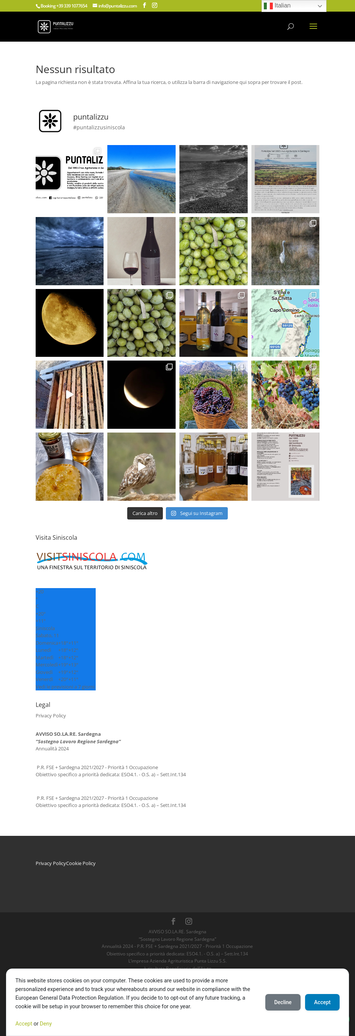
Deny (46, 1024)
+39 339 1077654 (71, 6)
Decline (283, 1002)
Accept (23, 1024)
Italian (277, 5)
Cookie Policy (81, 863)
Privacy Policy (51, 715)
